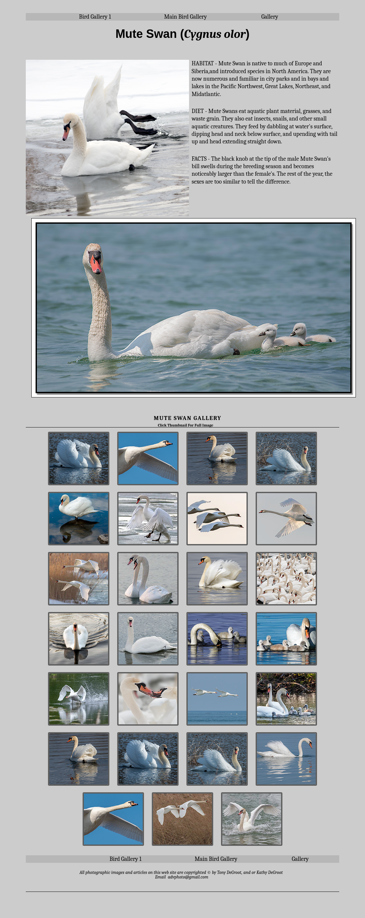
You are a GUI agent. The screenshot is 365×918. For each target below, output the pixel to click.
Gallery (269, 16)
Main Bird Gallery (185, 16)
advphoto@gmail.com (188, 877)
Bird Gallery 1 (95, 16)
